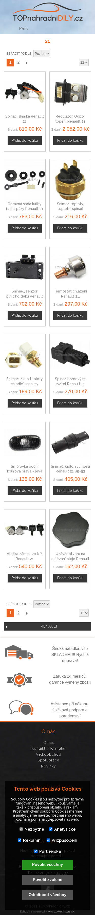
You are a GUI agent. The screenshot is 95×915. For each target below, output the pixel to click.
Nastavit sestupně (54, 54)
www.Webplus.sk (61, 911)
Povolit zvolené (47, 879)
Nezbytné (32, 829)
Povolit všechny (47, 864)
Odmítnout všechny (47, 895)
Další (26, 62)
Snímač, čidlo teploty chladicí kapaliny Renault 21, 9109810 (24, 384)
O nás (48, 743)
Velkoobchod (48, 754)
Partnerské (47, 851)
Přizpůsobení (62, 840)
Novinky (48, 766)
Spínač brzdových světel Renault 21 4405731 (70, 384)
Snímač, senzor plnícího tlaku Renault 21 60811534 (24, 296)
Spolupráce (48, 760)
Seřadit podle (18, 53)
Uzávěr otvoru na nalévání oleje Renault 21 (70, 559)
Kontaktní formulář (48, 748)
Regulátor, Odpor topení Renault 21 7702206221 (70, 121)
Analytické (62, 829)
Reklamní (30, 840)
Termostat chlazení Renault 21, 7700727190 (70, 296)
